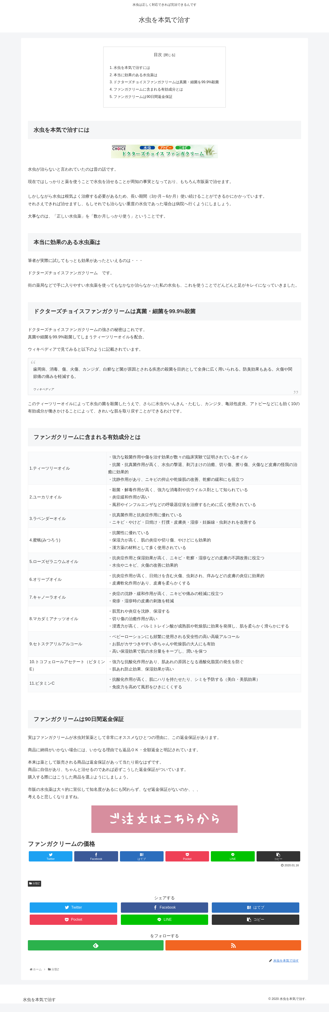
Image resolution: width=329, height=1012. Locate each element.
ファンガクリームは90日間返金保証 (143, 97)
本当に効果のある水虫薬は (135, 75)
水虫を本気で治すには (132, 68)
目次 (158, 54)
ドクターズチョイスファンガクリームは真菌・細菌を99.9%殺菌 (166, 83)
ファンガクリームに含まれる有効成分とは (148, 90)
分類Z (34, 884)
